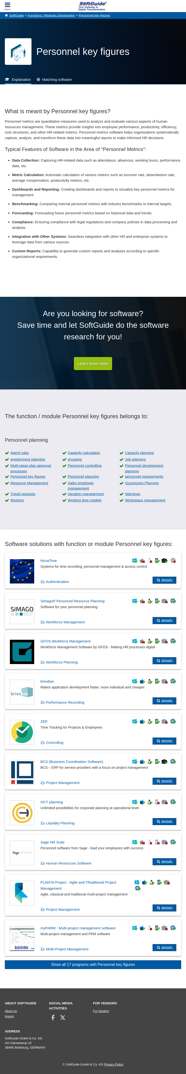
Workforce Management (65, 622)
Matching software (57, 79)
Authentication (57, 582)
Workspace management (145, 500)
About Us (11, 1011)
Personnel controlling (85, 465)
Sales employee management (81, 486)
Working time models (85, 500)
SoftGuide (16, 15)
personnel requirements (144, 476)
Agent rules (19, 453)
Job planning (135, 459)
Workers (17, 500)
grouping (75, 459)
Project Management (62, 783)
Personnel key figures (94, 15)
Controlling (54, 742)
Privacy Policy (114, 1064)
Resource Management (29, 483)
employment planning (27, 459)
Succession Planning (142, 483)
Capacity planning (139, 453)
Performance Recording (65, 702)
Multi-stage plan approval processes (30, 468)
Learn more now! (93, 363)
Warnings (132, 494)
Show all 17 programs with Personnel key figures (93, 964)
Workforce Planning (62, 662)
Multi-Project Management (67, 949)
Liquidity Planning (60, 823)
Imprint (9, 1016)
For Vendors (101, 1011)
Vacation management (86, 494)
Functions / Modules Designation (51, 15)
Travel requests (22, 494)
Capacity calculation (84, 453)
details (166, 580)
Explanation (21, 79)
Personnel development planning (144, 468)
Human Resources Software (69, 863)
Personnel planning (83, 476)
